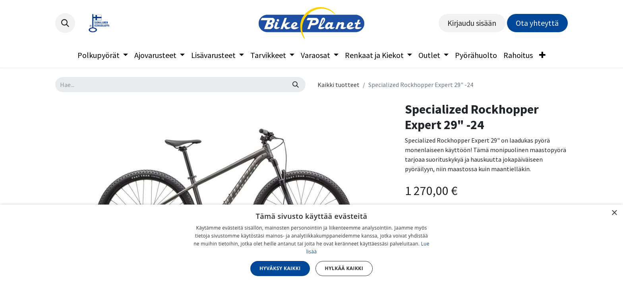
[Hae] (296, 84)
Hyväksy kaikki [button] (280, 268)
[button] (65, 23)
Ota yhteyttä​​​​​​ (537, 23)
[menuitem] (102, 55)
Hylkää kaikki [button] (344, 268)
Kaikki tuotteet (338, 85)
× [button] (614, 213)
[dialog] (311, 245)
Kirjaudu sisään (471, 23)
